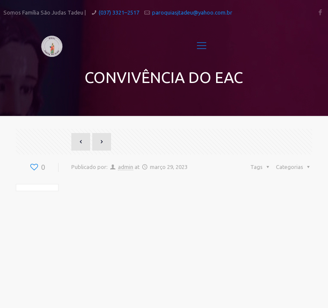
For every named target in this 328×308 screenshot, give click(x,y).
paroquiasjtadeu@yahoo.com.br (192, 12)
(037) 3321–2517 (119, 12)
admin (125, 167)
